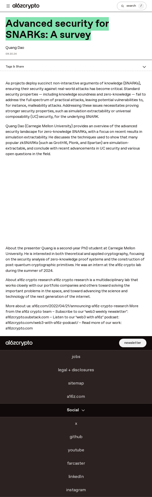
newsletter (132, 343)
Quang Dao (15, 47)
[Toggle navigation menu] (8, 6)
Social (76, 410)
